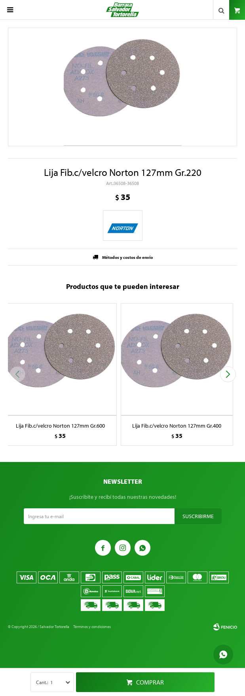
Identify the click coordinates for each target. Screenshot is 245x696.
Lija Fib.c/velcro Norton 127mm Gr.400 (176, 425)
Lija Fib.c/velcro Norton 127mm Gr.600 (60, 425)
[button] (227, 374)
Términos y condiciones (92, 626)
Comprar (150, 682)
